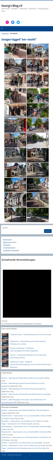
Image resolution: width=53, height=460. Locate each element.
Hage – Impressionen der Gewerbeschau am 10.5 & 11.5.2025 (23, 448)
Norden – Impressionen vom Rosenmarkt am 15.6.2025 (21, 443)
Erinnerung (21, 457)
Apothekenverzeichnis (11, 250)
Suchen (5, 228)
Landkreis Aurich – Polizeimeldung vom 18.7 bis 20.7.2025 (30, 334)
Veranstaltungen (9, 248)
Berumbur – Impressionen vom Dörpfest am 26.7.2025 (21, 421)
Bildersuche (7, 242)
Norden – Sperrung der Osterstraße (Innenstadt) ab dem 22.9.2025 (25, 394)
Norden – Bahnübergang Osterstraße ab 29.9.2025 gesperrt (23, 389)
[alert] (27, 294)
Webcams (6, 245)
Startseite (5, 33)
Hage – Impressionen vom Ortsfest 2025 (16, 424)
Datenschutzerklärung (37, 455)
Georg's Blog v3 (11, 5)
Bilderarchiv (7, 239)
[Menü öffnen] (2, 28)
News (15, 457)
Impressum (25, 455)
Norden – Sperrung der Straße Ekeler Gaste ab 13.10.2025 (22, 378)
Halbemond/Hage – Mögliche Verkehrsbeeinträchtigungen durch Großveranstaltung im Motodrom (30, 364)
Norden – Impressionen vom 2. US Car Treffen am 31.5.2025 (22, 445)
